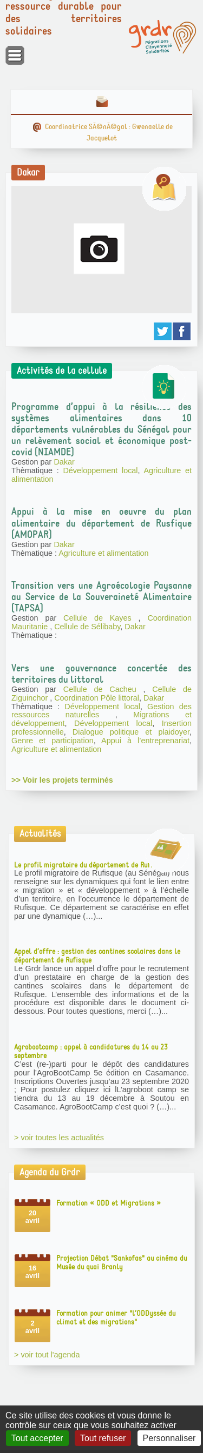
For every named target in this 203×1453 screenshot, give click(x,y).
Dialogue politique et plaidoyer (131, 732)
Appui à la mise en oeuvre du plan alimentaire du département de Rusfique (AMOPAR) (101, 523)
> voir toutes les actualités (59, 1137)
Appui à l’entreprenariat (145, 740)
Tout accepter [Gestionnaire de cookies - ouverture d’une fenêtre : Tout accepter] (37, 1438)
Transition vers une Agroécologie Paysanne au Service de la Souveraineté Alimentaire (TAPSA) (101, 597)
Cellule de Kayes (101, 618)
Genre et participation (52, 740)
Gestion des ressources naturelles (101, 710)
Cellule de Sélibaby (87, 626)
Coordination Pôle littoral (96, 698)
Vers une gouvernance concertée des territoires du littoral (101, 674)
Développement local (100, 470)
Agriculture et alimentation (103, 553)
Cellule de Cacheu (103, 689)
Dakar (64, 462)
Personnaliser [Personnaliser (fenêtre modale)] (169, 1438)
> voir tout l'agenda (47, 1354)
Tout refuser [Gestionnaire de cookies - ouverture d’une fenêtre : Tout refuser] (103, 1438)
